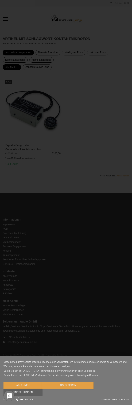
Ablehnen (22, 392)
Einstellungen (110, 392)
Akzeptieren (66, 392)
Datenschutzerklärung (120, 399)
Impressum (106, 399)
